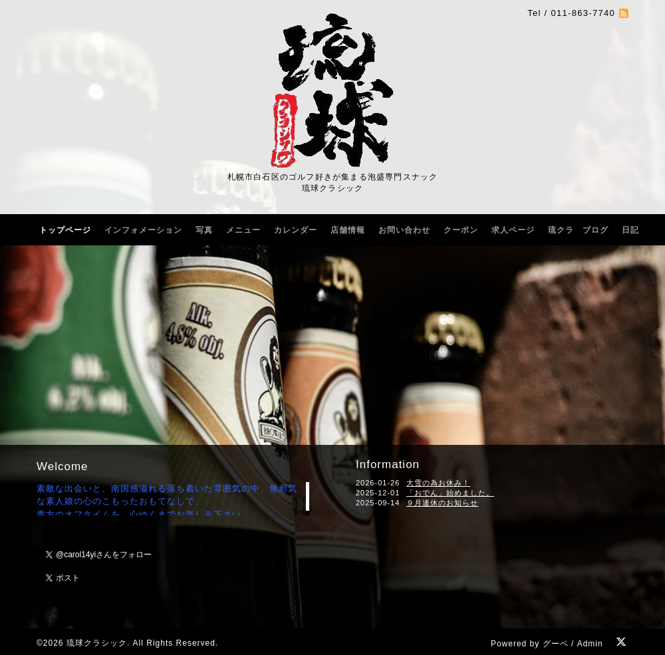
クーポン (461, 230)
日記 (630, 230)
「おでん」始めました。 (450, 493)
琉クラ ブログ (578, 230)
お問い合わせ (404, 230)
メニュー (243, 230)
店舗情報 (348, 230)
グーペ (556, 643)
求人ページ (513, 230)
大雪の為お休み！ (438, 483)
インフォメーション (143, 230)
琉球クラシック (96, 643)
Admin (590, 643)
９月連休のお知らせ (442, 503)
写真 (204, 230)
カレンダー (295, 230)
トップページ (65, 230)
